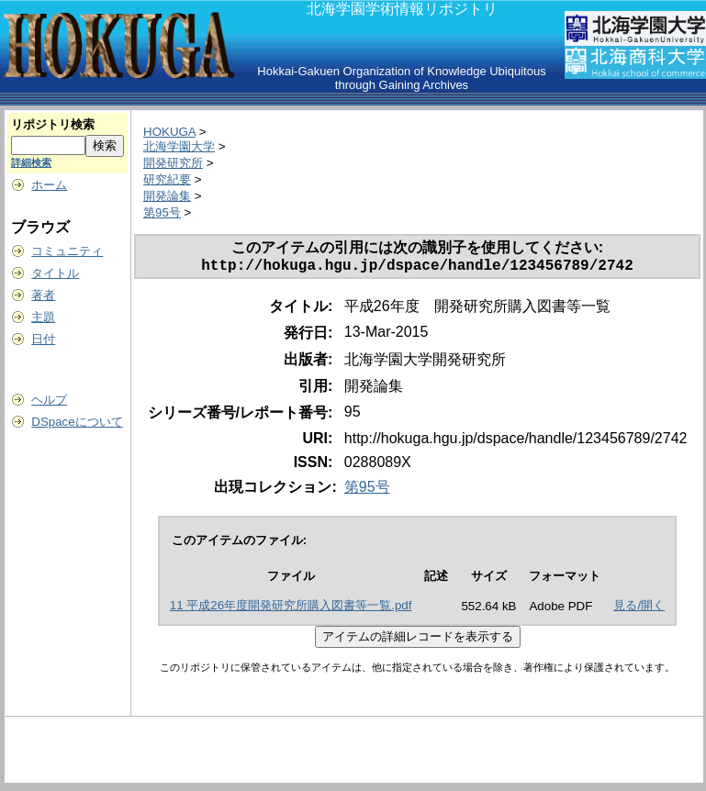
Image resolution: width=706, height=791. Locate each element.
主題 (43, 317)
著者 (43, 295)
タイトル (55, 273)
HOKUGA (169, 132)
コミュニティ (67, 251)
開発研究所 (173, 163)
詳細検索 (31, 162)
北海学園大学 (179, 146)
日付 (43, 339)
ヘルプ (49, 400)
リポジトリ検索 (53, 124)
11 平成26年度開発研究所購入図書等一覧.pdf (291, 609)
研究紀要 (167, 179)
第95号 (162, 212)
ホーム (49, 185)
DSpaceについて (76, 422)
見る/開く (639, 609)
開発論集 (167, 196)
